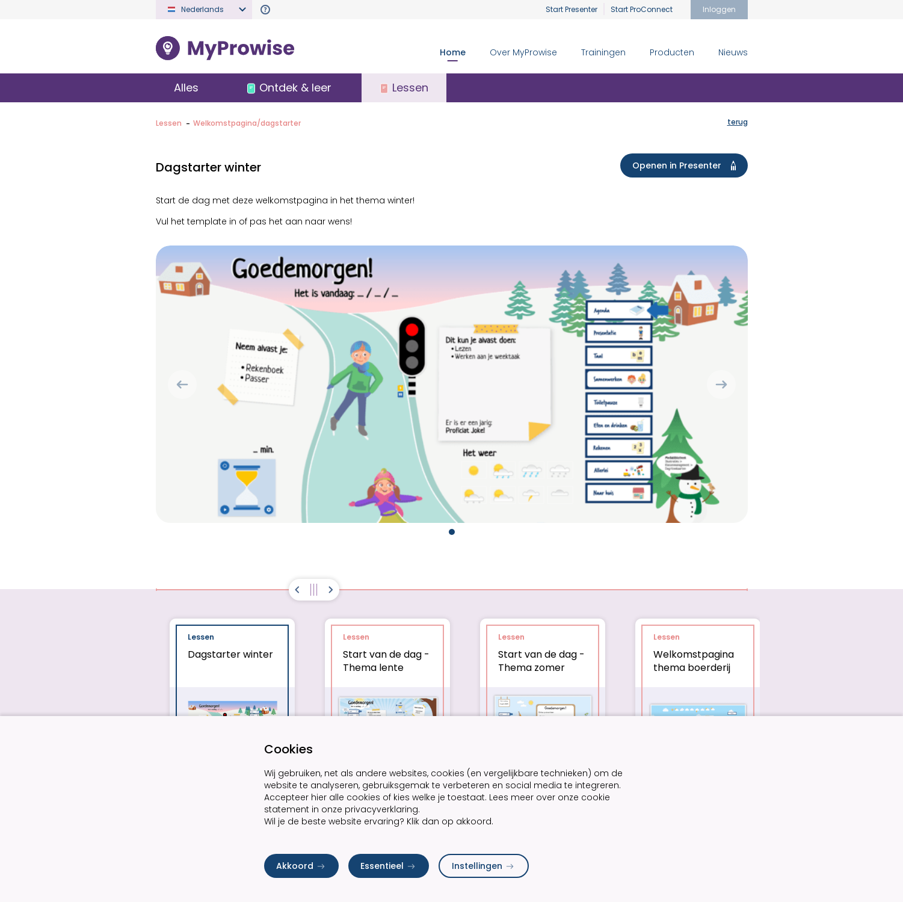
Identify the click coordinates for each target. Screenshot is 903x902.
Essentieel (388, 866)
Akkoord (301, 866)
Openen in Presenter (686, 165)
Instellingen (484, 866)
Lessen (169, 123)
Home (453, 52)
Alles (186, 87)
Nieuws (733, 52)
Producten (672, 52)
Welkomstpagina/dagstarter (247, 123)
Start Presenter (571, 9)
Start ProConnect (642, 9)
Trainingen (603, 52)
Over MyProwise (523, 52)
